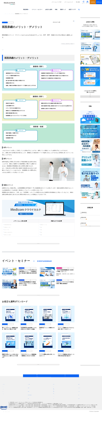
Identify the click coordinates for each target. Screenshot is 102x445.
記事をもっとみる (90, 245)
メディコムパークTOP (56, 2)
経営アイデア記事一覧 (38, 13)
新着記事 (55, 418)
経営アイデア (72, 9)
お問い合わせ (81, 430)
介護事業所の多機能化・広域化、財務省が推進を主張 (89, 240)
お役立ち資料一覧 (38, 381)
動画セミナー (90, 97)
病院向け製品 (31, 423)
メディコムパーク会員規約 (17, 443)
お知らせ (80, 426)
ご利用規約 (5, 443)
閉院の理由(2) (44, 230)
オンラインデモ (82, 423)
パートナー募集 (6, 425)
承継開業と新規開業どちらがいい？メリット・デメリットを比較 (57, 225)
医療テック (63, 9)
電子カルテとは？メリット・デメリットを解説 (16, 232)
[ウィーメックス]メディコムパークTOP (17, 13)
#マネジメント (6, 49)
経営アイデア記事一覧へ (38, 251)
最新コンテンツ (29, 13)
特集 (56, 9)
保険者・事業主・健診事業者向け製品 (37, 426)
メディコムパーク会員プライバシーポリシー (36, 443)
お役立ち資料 (48, 9)
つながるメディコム (83, 419)
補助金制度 (81, 416)
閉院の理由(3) (44, 232)
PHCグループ (6, 13)
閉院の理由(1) (44, 227)
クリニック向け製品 (33, 416)
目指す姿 (5, 418)
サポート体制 (6, 421)
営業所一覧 (5, 423)
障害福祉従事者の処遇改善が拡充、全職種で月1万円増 (89, 232)
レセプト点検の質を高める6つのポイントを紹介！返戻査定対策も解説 (90, 224)
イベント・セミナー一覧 (38, 308)
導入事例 (78, 2)
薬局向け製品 (31, 419)
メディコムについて (68, 2)
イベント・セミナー (37, 9)
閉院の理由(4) (44, 235)
